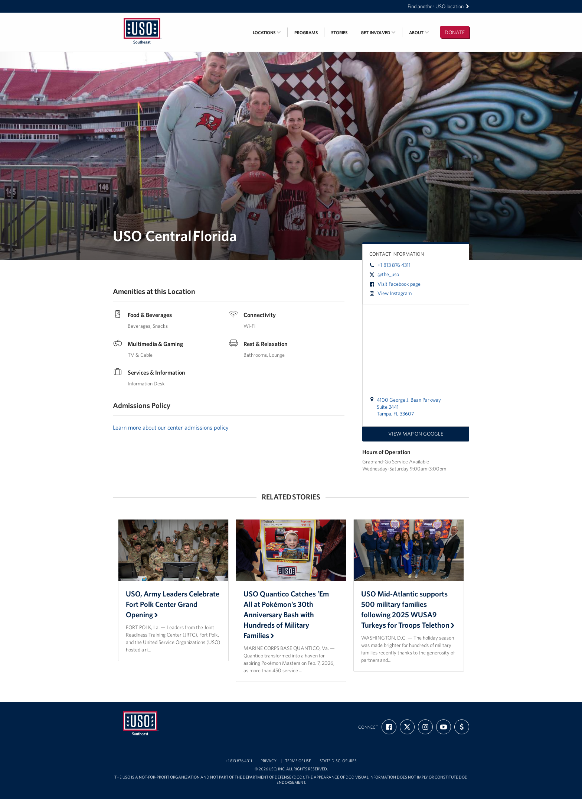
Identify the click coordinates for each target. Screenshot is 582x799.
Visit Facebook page (395, 284)
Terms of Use (298, 760)
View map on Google (415, 433)
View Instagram (390, 293)
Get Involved (378, 32)
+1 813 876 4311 (390, 265)
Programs (306, 32)
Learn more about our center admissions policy (171, 427)
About (419, 32)
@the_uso (384, 274)
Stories (339, 32)
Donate (455, 32)
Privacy (269, 760)
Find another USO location (438, 6)
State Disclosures (338, 760)
